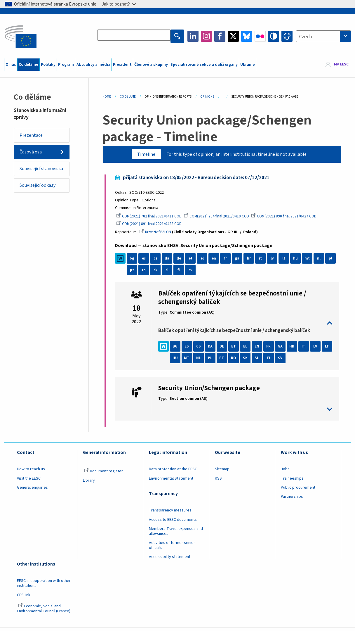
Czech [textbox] (305, 36)
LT (178, 361)
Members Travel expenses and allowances (176, 533)
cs (158, 261)
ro (158, 273)
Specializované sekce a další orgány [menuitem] (204, 65)
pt (146, 273)
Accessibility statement (169, 560)
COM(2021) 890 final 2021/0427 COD (290, 218)
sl (181, 273)
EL (248, 349)
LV (318, 349)
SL (271, 361)
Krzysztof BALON (159, 234)
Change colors (287, 36)
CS (201, 349)
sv (205, 273)
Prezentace (33, 135)
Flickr (260, 36)
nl (321, 261)
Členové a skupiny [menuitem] (151, 65)
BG (177, 349)
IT (306, 349)
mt (310, 261)
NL (212, 361)
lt (286, 261)
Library (89, 483)
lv (274, 261)
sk (170, 273)
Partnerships (292, 499)
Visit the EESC (29, 481)
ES (189, 349)
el (204, 261)
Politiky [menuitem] (48, 65)
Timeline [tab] (141, 154)
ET (236, 349)
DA (212, 349)
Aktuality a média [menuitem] (93, 65)
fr (228, 261)
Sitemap (222, 472)
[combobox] (323, 36)
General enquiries (32, 490)
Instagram (206, 36)
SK (259, 361)
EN (259, 349)
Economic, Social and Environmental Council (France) (44, 611)
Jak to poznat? (119, 3)
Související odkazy (40, 197)
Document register (103, 474)
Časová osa (32, 154)
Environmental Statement (171, 481)
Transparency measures (170, 513)
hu (298, 261)
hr (251, 261)
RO (247, 361)
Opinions (207, 96)
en (216, 261)
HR (294, 349)
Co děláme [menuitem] (28, 65)
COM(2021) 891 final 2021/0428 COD (152, 226)
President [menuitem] (122, 65)
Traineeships (292, 481)
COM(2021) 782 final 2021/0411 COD (152, 218)
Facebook (219, 36)
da (169, 261)
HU (189, 361)
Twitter (233, 36)
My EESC (341, 65)
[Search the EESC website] (135, 36)
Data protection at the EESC (173, 472)
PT (236, 361)
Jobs (285, 472)
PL (224, 361)
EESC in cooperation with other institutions (44, 586)
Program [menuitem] (66, 65)
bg (134, 261)
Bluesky (246, 36)
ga (239, 261)
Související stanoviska (32, 176)
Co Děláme (128, 96)
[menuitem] (337, 64)
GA (283, 349)
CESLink (23, 598)
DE (224, 349)
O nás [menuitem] (11, 65)
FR (271, 349)
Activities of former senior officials (172, 548)
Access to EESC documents (173, 522)
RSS (218, 481)
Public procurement (298, 490)
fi (193, 273)
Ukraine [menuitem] (247, 65)
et (193, 261)
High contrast (273, 36)
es (146, 261)
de (181, 261)
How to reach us (31, 472)
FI (282, 361)
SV (294, 361)
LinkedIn (193, 36)
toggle (245, 325)
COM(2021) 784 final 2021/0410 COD (221, 218)
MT (201, 361)
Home (106, 96)
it (263, 261)
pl (134, 273)
